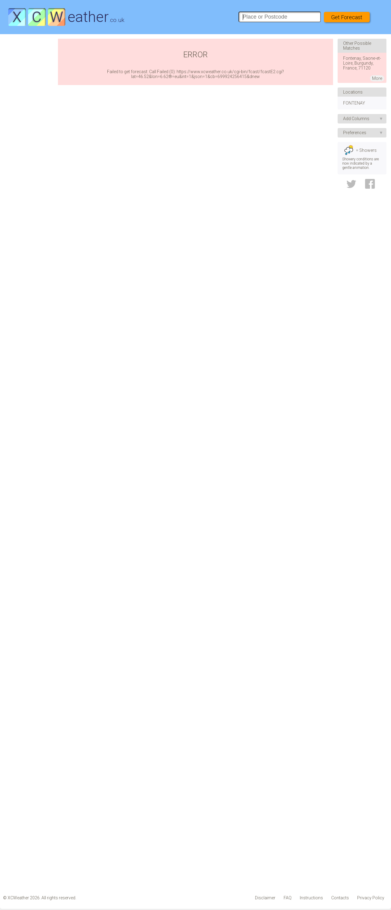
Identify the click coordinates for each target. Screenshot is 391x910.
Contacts (340, 897)
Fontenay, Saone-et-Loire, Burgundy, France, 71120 (362, 63)
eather (66, 17)
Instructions (311, 897)
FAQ (288, 897)
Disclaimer (265, 897)
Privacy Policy (370, 897)
